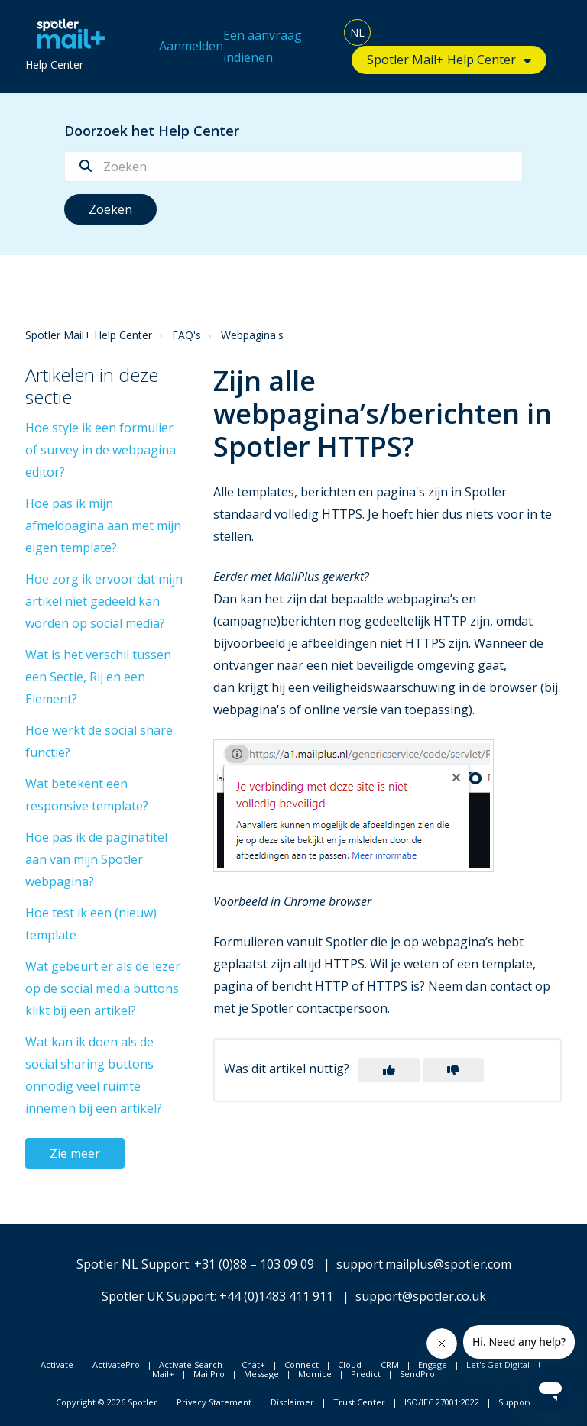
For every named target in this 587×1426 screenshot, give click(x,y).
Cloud (350, 1364)
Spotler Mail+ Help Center (441, 59)
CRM (390, 1364)
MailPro (209, 1373)
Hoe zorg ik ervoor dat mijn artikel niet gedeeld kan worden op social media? (104, 601)
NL (357, 32)
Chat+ (253, 1364)
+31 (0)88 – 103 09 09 (254, 1264)
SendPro (417, 1373)
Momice (315, 1373)
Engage (432, 1364)
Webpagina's (252, 335)
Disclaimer (292, 1402)
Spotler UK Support (158, 1296)
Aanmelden (191, 45)
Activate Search (190, 1364)
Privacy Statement (214, 1402)
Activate (57, 1364)
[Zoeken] (293, 166)
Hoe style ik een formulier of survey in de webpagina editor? (100, 449)
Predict (366, 1373)
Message (261, 1373)
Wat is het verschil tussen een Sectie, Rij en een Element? (98, 676)
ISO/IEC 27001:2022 (441, 1402)
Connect (301, 1364)
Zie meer (75, 1153)
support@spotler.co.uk (420, 1296)
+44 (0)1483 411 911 (276, 1296)
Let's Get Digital (498, 1364)
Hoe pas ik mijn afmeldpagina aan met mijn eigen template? (103, 525)
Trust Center (359, 1402)
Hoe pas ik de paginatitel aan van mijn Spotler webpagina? (96, 859)
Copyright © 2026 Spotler (106, 1402)
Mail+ (163, 1373)
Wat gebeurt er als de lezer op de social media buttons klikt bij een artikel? (102, 988)
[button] (389, 1070)
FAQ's (186, 335)
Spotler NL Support (132, 1264)
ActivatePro (116, 1364)
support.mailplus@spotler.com (423, 1264)
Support (514, 1402)
